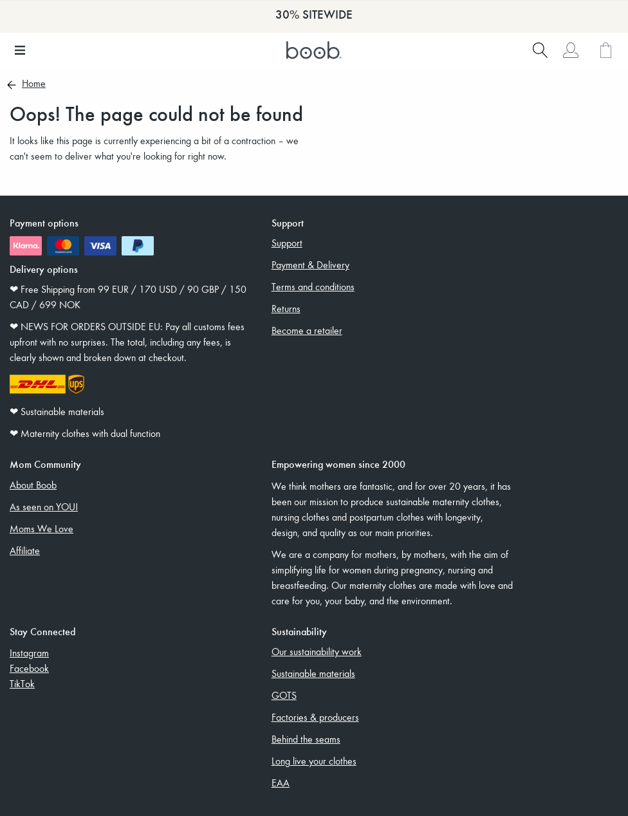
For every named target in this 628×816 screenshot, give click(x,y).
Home (34, 84)
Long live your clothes (314, 760)
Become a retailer (307, 330)
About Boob (33, 484)
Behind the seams (306, 738)
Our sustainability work (317, 651)
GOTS (284, 695)
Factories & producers (315, 716)
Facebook (29, 668)
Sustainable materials (313, 673)
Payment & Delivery (310, 264)
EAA (281, 782)
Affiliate (25, 550)
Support (287, 242)
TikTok (22, 683)
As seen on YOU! (44, 506)
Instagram (29, 652)
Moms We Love (41, 528)
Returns (286, 308)
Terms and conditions (313, 286)
